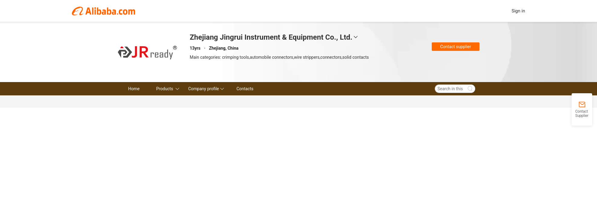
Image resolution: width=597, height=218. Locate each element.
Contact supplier (455, 46)
